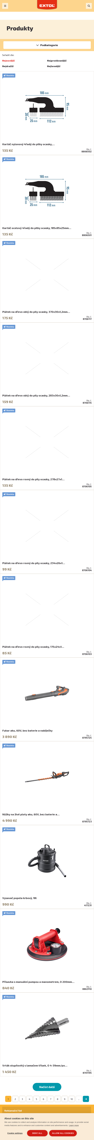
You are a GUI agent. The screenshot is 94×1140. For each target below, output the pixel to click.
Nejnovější (8, 60)
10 (72, 1099)
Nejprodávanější (56, 60)
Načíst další (47, 1087)
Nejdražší (8, 66)
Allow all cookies (63, 1133)
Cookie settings (15, 1133)
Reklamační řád (13, 1110)
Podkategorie (49, 45)
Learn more (74, 1125)
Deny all (37, 1133)
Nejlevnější (53, 66)
